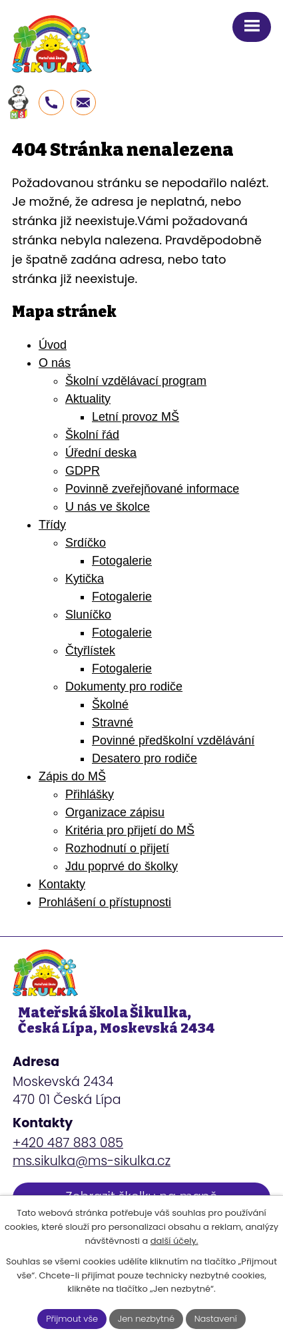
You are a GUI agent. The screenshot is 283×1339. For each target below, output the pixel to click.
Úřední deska (101, 452)
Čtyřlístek (90, 650)
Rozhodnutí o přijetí (117, 848)
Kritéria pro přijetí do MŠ (129, 830)
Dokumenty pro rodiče (123, 686)
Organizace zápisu (114, 812)
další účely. (174, 1240)
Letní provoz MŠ (135, 416)
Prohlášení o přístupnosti (105, 902)
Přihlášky (89, 794)
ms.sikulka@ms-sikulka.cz (91, 1161)
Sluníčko (88, 614)
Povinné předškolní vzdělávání (173, 740)
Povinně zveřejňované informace (152, 488)
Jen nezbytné (146, 1318)
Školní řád (92, 434)
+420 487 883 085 (68, 1143)
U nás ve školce (107, 506)
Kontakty (62, 884)
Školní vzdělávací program (135, 381)
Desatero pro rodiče (144, 758)
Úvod (53, 345)
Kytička (84, 578)
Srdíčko (85, 542)
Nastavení (215, 1318)
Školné (110, 704)
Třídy (52, 524)
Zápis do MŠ (72, 776)
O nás (55, 363)
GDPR (82, 470)
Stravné (112, 722)
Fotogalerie (122, 560)
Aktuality (88, 398)
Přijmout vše (72, 1318)
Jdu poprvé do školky (121, 866)
